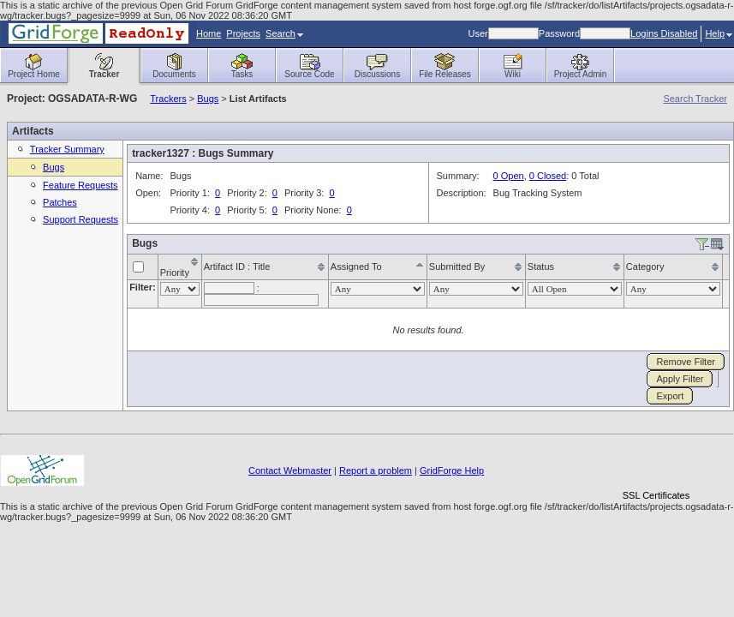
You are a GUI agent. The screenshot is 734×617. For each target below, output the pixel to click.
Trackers (168, 98)
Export (669, 396)
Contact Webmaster (289, 470)
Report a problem (375, 470)
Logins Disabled (663, 33)
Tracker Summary (67, 149)
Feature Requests (80, 185)
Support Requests (80, 219)
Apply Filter (679, 379)
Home (208, 33)
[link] (656, 465)
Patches (60, 202)
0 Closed (547, 176)
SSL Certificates (656, 495)
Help (718, 33)
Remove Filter (685, 361)
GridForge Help (452, 470)
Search (284, 33)
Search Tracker (695, 98)
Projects (243, 33)
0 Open (508, 176)
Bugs (207, 98)
